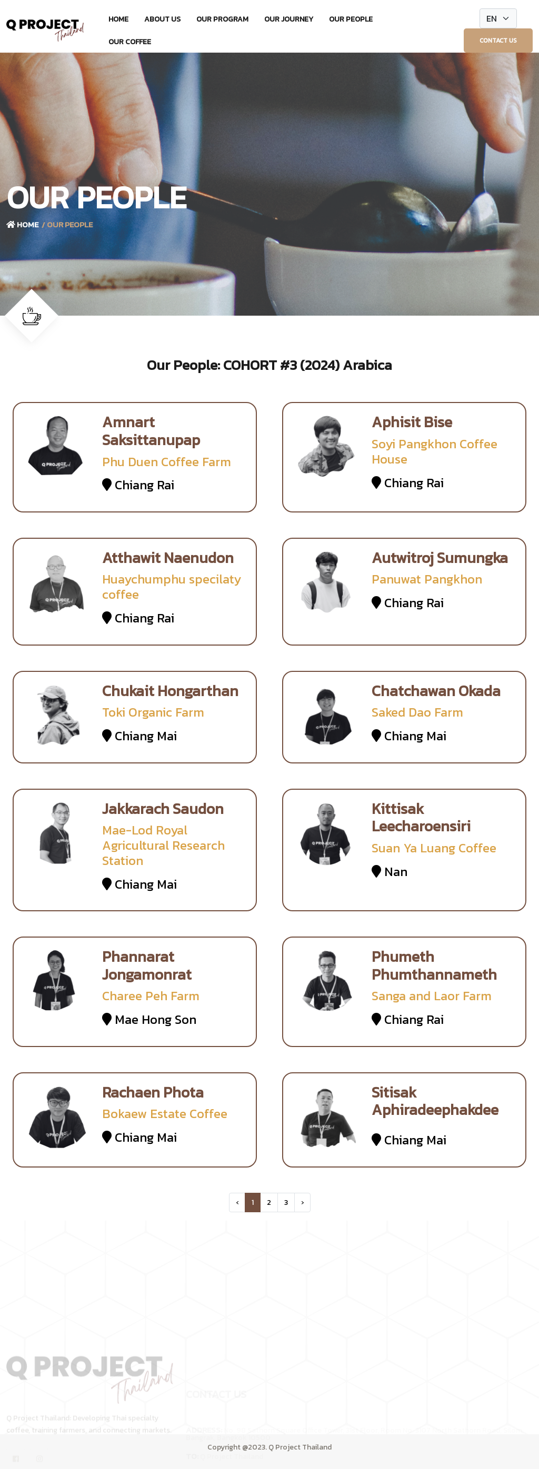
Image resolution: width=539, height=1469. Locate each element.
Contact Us (498, 40)
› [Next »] (302, 1202)
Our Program (222, 19)
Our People (351, 19)
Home (118, 19)
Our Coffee (129, 41)
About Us (162, 19)
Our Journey (288, 19)
